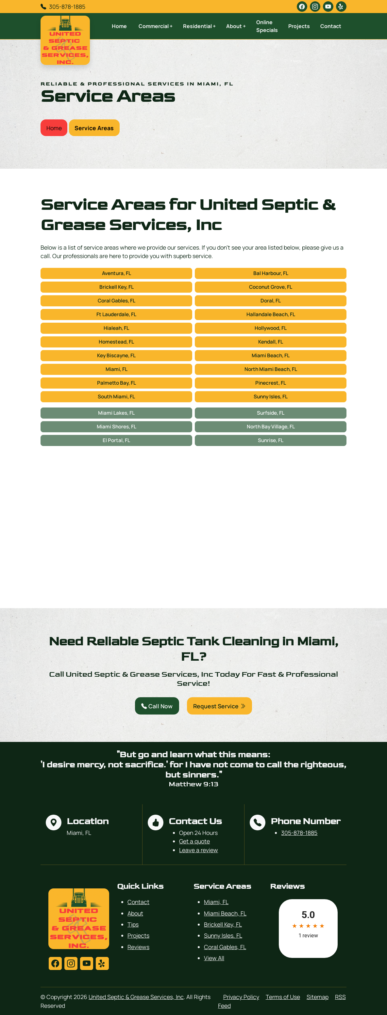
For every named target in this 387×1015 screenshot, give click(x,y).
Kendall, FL (270, 341)
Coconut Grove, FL (270, 287)
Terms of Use (283, 997)
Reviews (138, 947)
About (135, 913)
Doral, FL (271, 300)
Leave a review (198, 850)
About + (236, 26)
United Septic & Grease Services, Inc (136, 997)
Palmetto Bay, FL (116, 382)
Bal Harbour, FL (270, 273)
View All (214, 958)
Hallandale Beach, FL (270, 314)
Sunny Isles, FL (271, 396)
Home (119, 26)
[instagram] (315, 6)
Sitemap (317, 997)
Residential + (199, 26)
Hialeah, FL (116, 328)
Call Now (157, 706)
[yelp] (341, 6)
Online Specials (267, 26)
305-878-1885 (67, 6)
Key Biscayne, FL (116, 355)
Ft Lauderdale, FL (116, 314)
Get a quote (194, 841)
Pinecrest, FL (270, 382)
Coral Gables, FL (116, 300)
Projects (299, 26)
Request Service (219, 706)
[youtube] (328, 6)
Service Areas (94, 128)
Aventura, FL (116, 273)
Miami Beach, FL (271, 355)
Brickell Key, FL (116, 287)
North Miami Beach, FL (270, 369)
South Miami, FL (116, 396)
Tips (133, 924)
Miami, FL (116, 369)
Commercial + (156, 26)
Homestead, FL (116, 341)
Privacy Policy (241, 997)
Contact (330, 26)
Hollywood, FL (271, 328)
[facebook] (302, 6)
